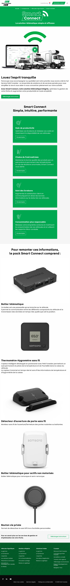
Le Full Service (5, 553)
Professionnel (25, 8)
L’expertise (4, 556)
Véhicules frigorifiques (37, 8)
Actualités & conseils (59, 557)
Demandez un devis (59, 3)
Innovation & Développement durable (8, 563)
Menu (67, 3)
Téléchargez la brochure (10, 96)
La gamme (4, 551)
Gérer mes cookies (18, 582)
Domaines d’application (42, 558)
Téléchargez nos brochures (61, 562)
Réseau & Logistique (24, 563)
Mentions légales (31, 582)
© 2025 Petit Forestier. (62, 582)
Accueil (17, 8)
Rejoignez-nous (58, 567)
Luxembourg (45, 3)
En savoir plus (21, 137)
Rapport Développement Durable (60, 564)
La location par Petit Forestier (59, 554)
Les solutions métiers (7, 558)
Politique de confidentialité (45, 582)
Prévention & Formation (7, 560)
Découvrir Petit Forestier (60, 551)
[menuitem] (45, 3)
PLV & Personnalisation (25, 558)
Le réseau (3, 566)
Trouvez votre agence (60, 559)
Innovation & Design (24, 560)
